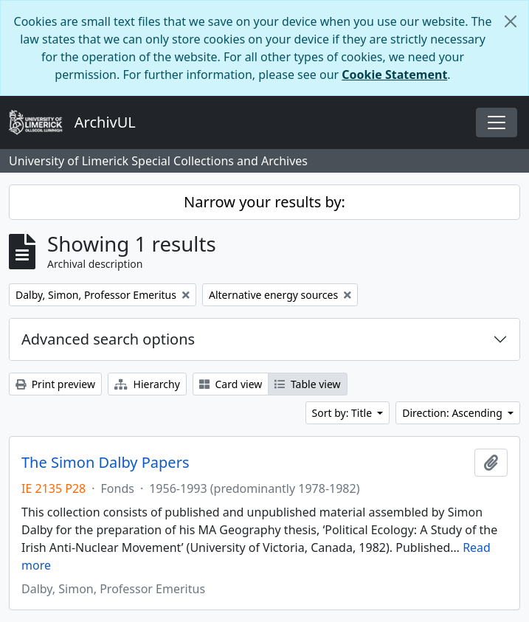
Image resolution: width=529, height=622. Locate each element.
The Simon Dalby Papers (105, 462)
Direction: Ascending (453, 413)
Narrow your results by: (264, 202)
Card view (230, 384)
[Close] (510, 21)
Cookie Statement (394, 74)
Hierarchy (147, 384)
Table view (307, 384)
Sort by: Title (343, 413)
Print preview (55, 384)
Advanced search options (108, 339)
